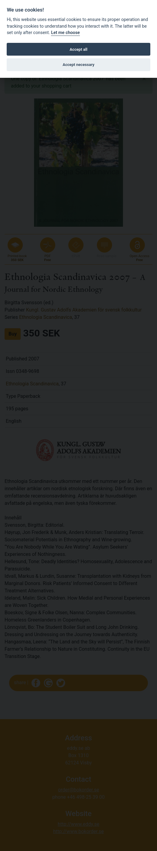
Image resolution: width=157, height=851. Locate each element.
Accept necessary (78, 64)
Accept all (78, 49)
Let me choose (65, 32)
